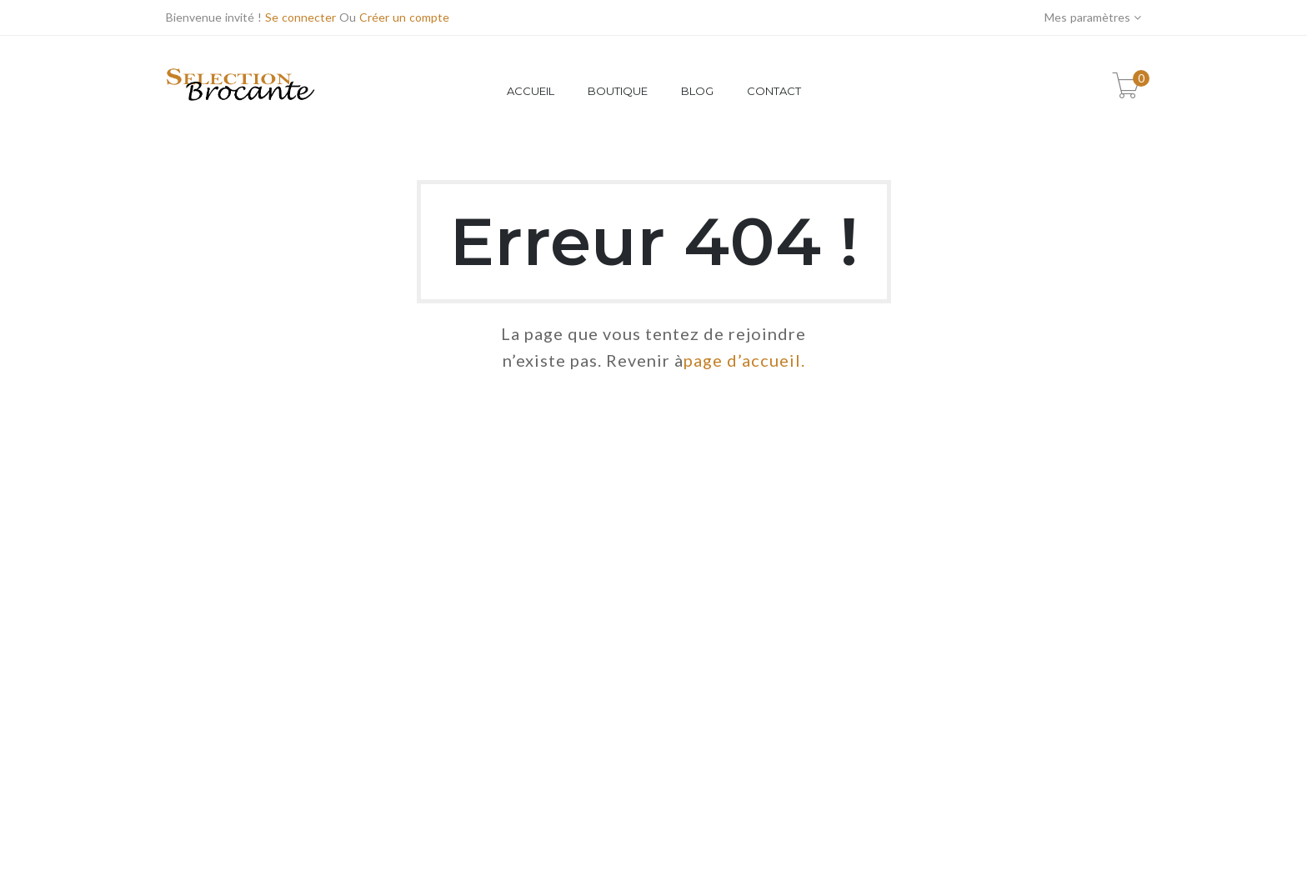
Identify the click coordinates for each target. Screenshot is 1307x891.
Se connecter (300, 17)
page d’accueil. (744, 360)
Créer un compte (404, 17)
